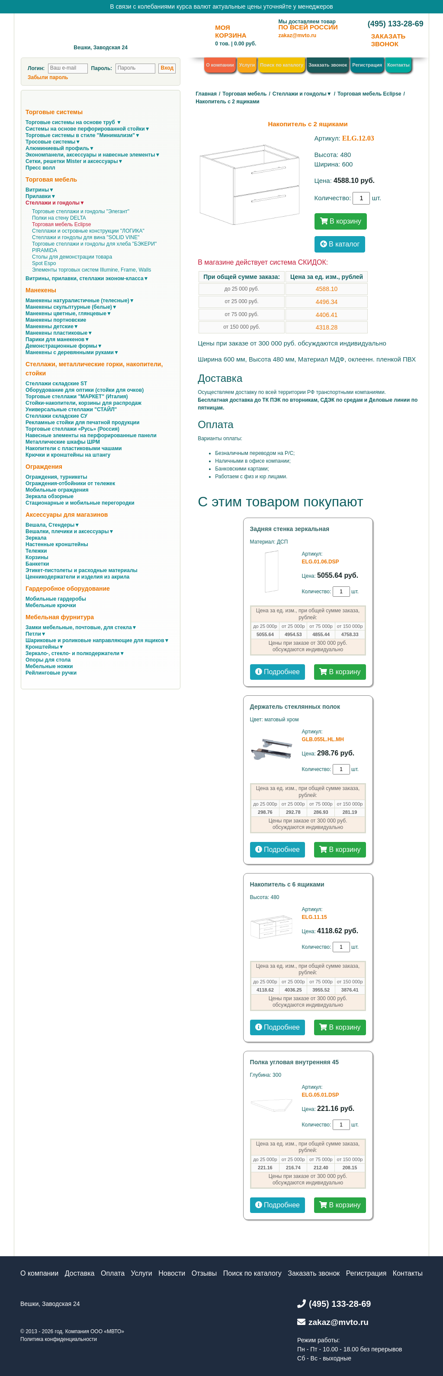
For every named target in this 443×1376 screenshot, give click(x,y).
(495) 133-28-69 (396, 23)
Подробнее (277, 671)
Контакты (398, 64)
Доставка (80, 1273)
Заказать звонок (327, 64)
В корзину (340, 221)
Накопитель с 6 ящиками (287, 884)
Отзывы (204, 1273)
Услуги (247, 64)
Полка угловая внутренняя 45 (294, 1062)
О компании (220, 64)
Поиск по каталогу (281, 64)
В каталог (340, 244)
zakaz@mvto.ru (297, 35)
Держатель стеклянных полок (295, 706)
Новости (171, 1273)
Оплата (113, 1273)
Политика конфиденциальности (58, 1339)
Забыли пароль (48, 77)
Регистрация (367, 64)
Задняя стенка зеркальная (290, 528)
